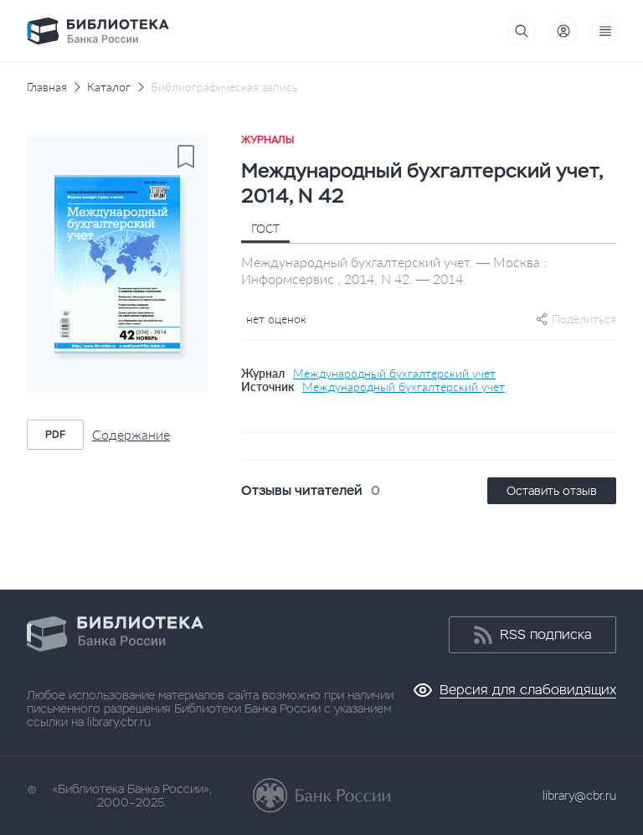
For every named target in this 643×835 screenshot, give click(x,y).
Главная (47, 87)
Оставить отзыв (552, 490)
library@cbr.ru (579, 795)
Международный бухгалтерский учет (394, 373)
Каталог (109, 87)
